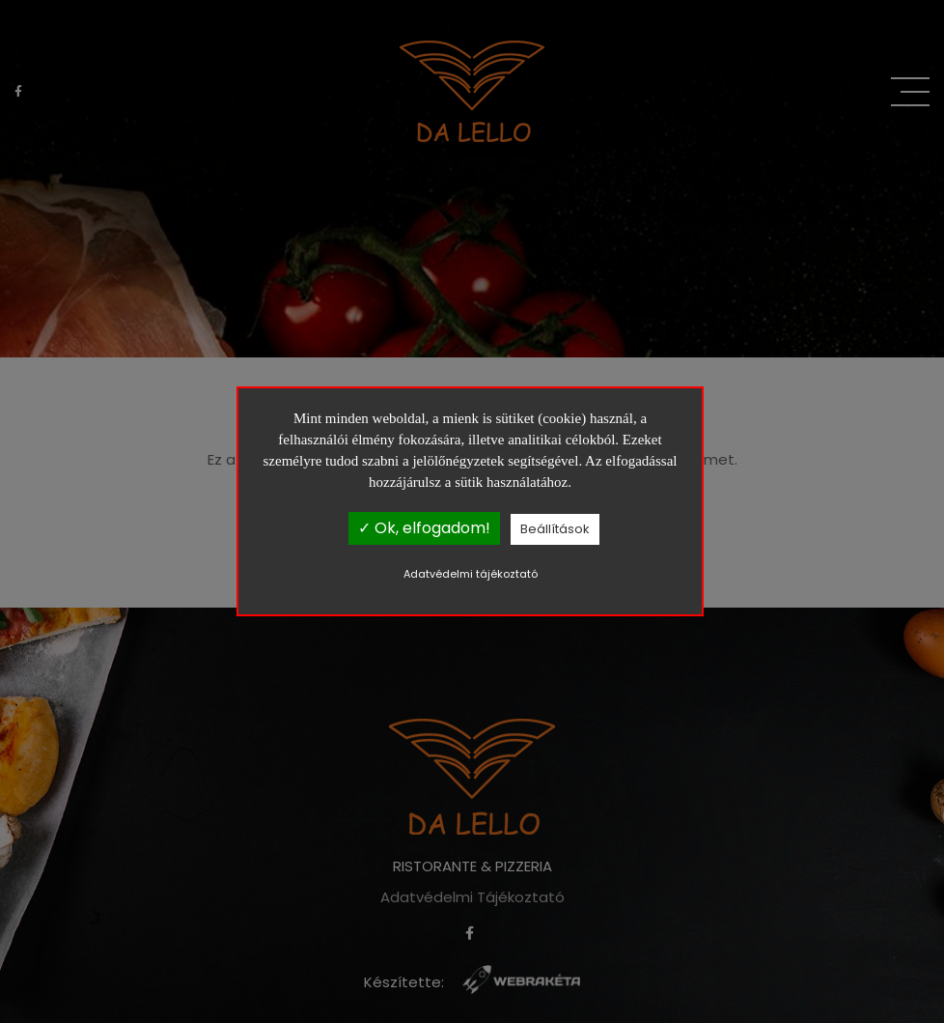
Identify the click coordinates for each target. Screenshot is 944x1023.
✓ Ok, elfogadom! (424, 528)
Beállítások (555, 529)
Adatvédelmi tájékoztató (470, 574)
